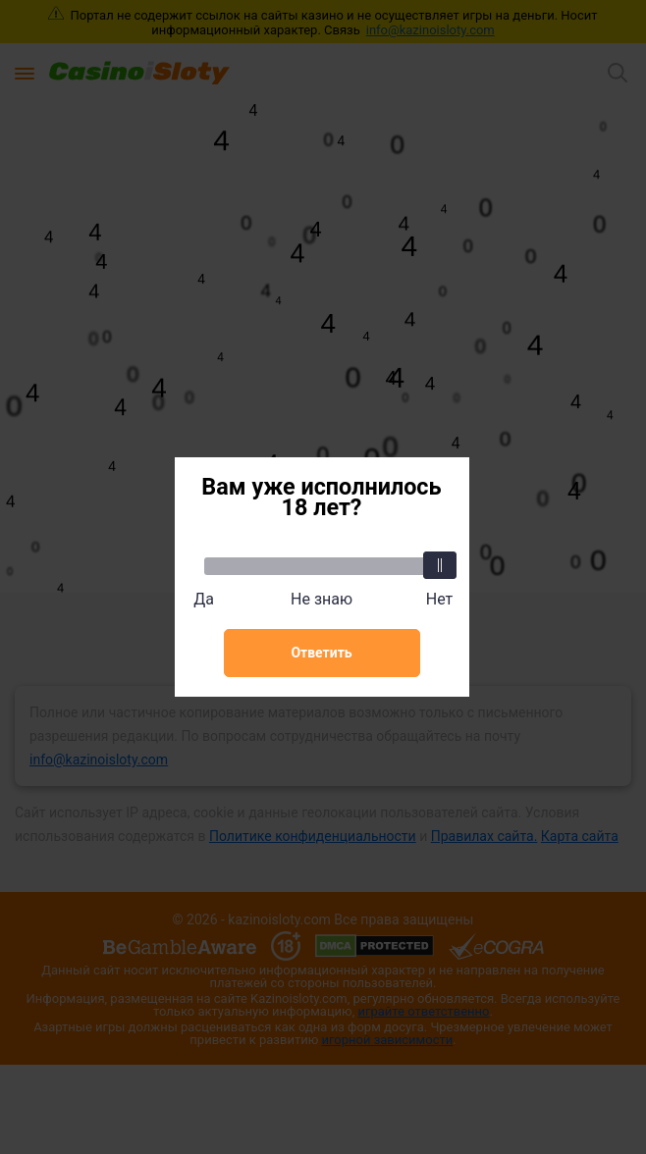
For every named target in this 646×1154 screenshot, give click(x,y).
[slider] (440, 565)
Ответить (321, 652)
